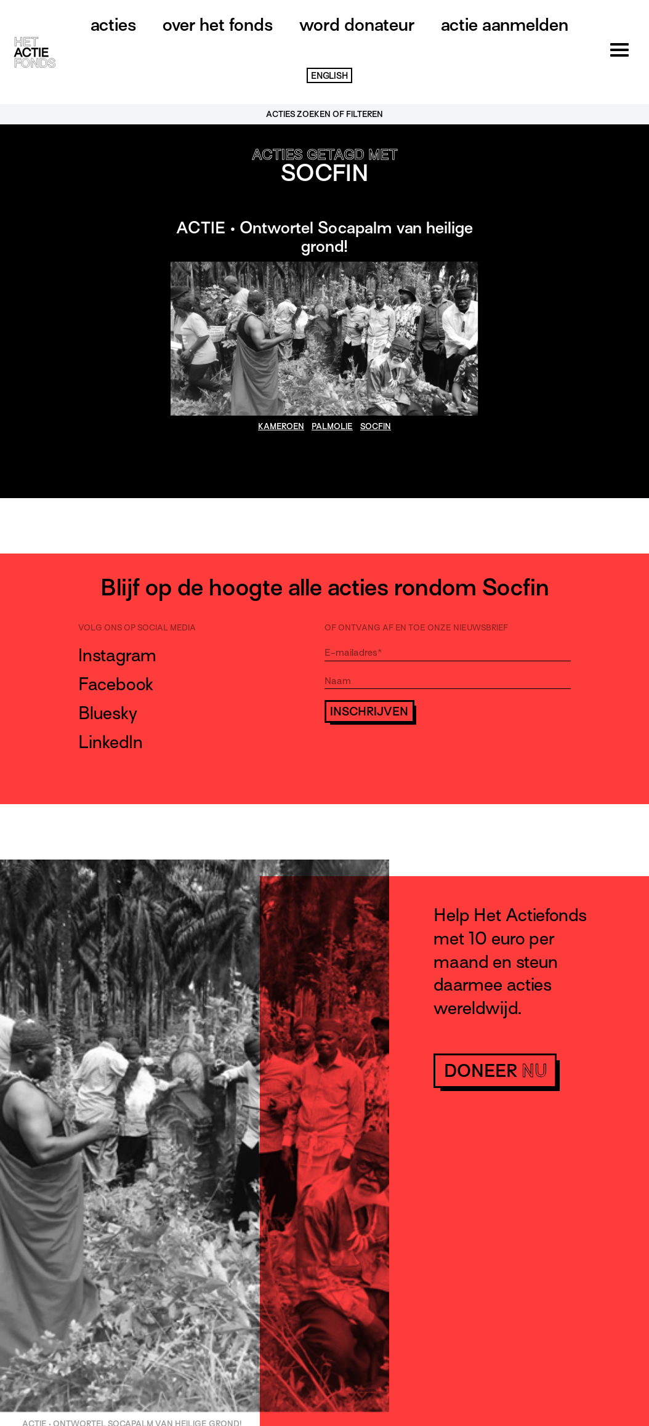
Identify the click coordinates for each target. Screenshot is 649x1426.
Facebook (115, 684)
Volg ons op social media (137, 627)
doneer (495, 1071)
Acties (113, 24)
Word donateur (356, 24)
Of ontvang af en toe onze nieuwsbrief (416, 627)
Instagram (117, 655)
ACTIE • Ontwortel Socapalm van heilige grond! (324, 237)
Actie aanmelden (504, 24)
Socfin (375, 426)
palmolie (332, 426)
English (329, 76)
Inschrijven (369, 711)
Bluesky (107, 713)
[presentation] (418, 758)
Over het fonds (218, 24)
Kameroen (281, 426)
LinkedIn (110, 742)
